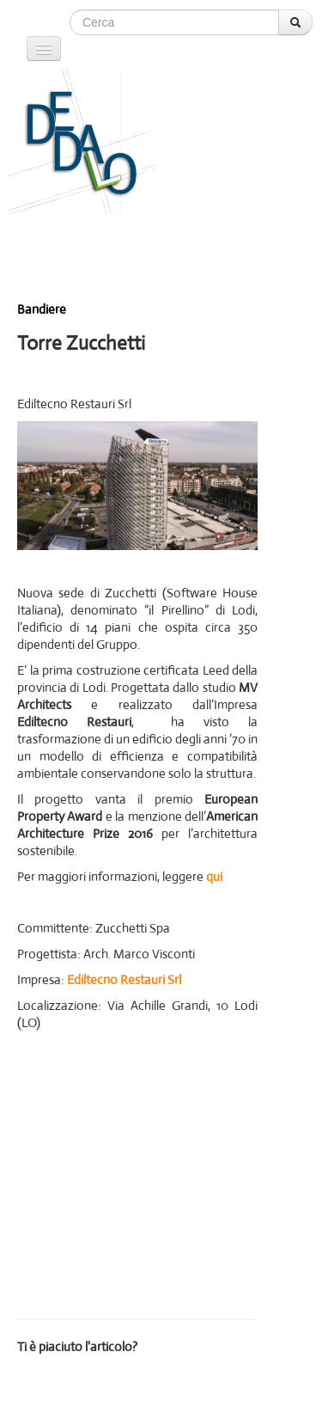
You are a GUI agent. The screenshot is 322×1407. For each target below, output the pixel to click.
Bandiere (41, 309)
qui (214, 876)
